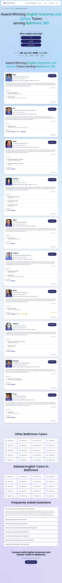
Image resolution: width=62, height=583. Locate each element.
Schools (45, 3)
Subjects (40, 3)
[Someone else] (31, 45)
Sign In (56, 3)
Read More (53, 87)
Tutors (2, 8)
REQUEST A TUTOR (31, 562)
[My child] (31, 41)
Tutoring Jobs (51, 3)
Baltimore (12, 8)
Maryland (7, 8)
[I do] (31, 37)
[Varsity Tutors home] (9, 3)
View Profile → (53, 101)
